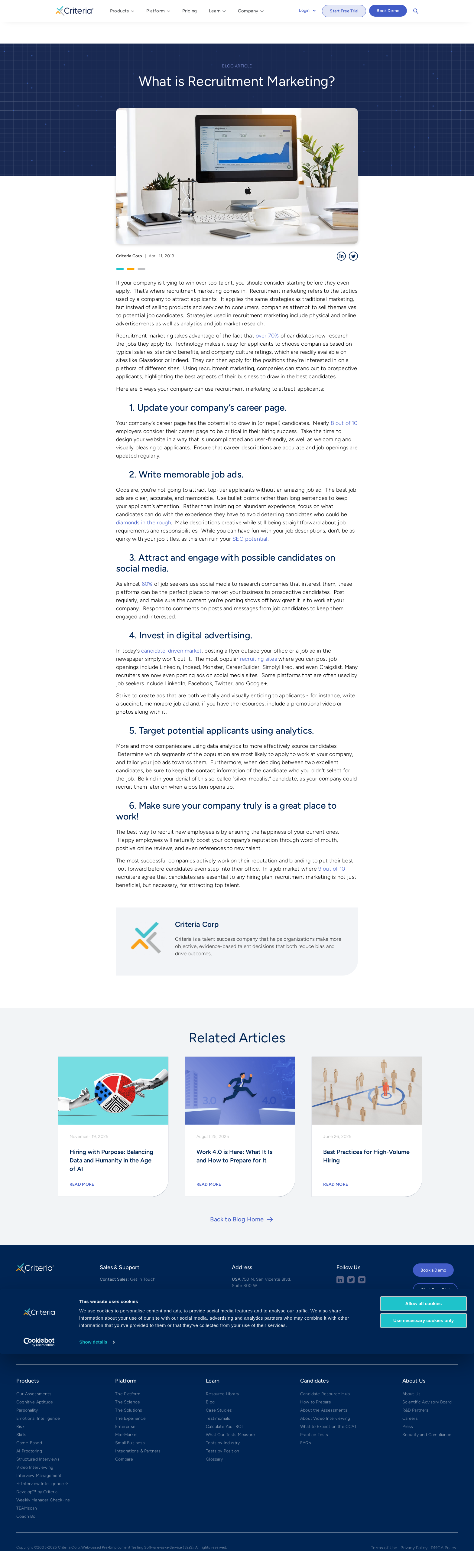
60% (147, 561)
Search (415, 11)
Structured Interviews (38, 1437)
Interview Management (39, 1453)
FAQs (305, 1420)
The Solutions (128, 1388)
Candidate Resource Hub (325, 1371)
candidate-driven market (171, 628)
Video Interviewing (34, 1445)
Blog (210, 1380)
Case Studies (219, 1388)
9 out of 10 (331, 846)
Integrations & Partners (138, 1429)
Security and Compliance (427, 1412)
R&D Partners (415, 1388)
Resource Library (222, 1371)
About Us (411, 1371)
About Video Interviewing (325, 1396)
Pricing (189, 11)
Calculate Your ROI (224, 1404)
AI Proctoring (29, 1429)
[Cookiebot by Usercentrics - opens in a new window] (39, 1539)
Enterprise (125, 1404)
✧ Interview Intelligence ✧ (42, 1461)
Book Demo (388, 10)
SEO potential (249, 516)
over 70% (267, 313)
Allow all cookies (423, 1500)
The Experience (130, 1396)
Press (407, 1404)
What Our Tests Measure (230, 1412)
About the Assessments (323, 1388)
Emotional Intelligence (38, 1396)
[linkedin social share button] (340, 1260)
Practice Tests (314, 1412)
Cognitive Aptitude (34, 1380)
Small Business (130, 1420)
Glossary (214, 1437)
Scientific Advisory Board (427, 1380)
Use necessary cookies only (423, 1517)
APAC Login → (427, 1296)
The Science (127, 1380)
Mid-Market (126, 1412)
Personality (27, 1388)
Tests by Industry (223, 1420)
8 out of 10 (344, 400)
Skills (21, 1412)
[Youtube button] (361, 1260)
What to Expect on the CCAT (328, 1404)
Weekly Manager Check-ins (43, 1478)
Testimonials (218, 1396)
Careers (410, 1396)
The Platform (127, 1371)
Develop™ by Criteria (37, 1469)
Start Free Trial (344, 11)
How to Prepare (315, 1380)
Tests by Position (222, 1429)
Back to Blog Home (237, 1197)
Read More (82, 1162)
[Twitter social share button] (351, 1260)
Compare (124, 1437)
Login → (421, 1283)
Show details (93, 1539)
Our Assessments (33, 1371)
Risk (20, 1404)
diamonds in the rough (143, 500)
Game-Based (29, 1420)
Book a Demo (433, 1248)
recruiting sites (258, 636)
